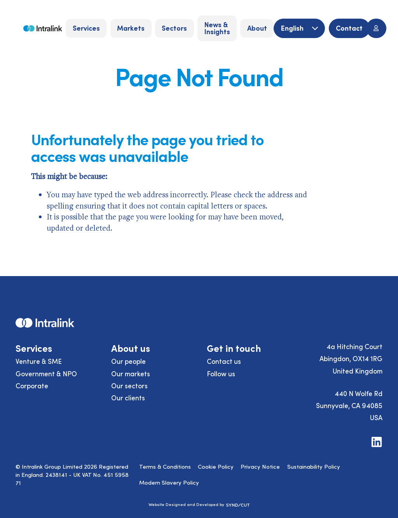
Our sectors (129, 385)
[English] (299, 28)
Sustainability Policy (313, 466)
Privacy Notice (260, 466)
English (293, 28)
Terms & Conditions (165, 466)
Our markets (130, 373)
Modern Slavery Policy (169, 482)
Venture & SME (39, 361)
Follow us (221, 373)
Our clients (128, 397)
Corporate (32, 385)
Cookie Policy (216, 466)
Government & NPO (46, 373)
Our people (128, 361)
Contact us (224, 361)
